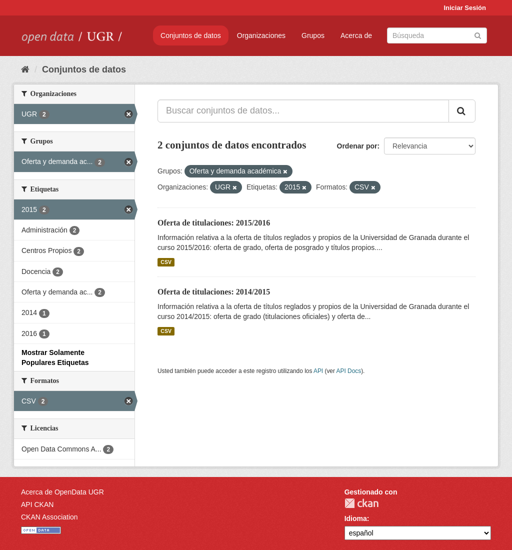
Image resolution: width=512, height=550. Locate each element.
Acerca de (356, 36)
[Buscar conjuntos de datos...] (303, 111)
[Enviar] (478, 34)
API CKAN (37, 504)
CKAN (361, 503)
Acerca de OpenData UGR (62, 492)
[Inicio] (25, 69)
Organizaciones (261, 36)
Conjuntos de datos (190, 36)
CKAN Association (49, 517)
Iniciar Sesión (465, 8)
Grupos (313, 36)
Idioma (355, 518)
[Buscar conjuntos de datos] (437, 36)
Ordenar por (357, 146)
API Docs (349, 371)
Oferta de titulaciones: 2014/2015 (214, 292)
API (318, 371)
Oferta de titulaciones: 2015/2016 (214, 222)
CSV (166, 262)
